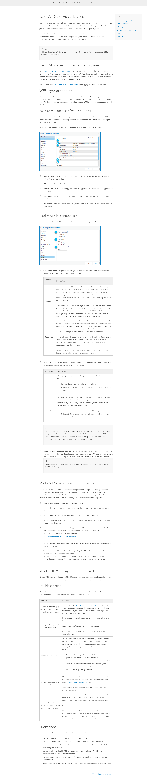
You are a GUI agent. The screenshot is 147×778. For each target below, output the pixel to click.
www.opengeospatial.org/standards (53, 42)
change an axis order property (85, 605)
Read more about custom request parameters (60, 536)
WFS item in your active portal (66, 85)
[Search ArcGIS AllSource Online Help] (71, 3)
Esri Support (105, 703)
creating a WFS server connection (57, 71)
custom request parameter (78, 682)
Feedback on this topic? (104, 774)
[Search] (91, 3)
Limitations (121, 36)
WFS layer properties (125, 27)
